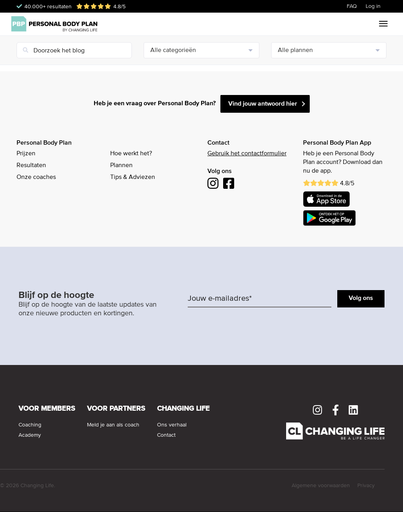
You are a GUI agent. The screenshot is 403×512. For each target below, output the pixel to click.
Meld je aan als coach (113, 425)
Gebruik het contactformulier (247, 154)
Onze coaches (36, 177)
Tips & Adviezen (132, 177)
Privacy (366, 485)
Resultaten (31, 165)
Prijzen (26, 154)
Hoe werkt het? (131, 154)
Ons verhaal (172, 425)
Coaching (29, 425)
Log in (373, 6)
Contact (166, 435)
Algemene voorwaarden (321, 485)
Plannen (121, 165)
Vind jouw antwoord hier (262, 104)
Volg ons (361, 298)
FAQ (352, 6)
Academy (29, 435)
